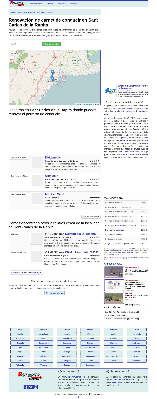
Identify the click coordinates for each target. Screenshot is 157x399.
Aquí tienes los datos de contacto (133, 92)
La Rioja (67, 347)
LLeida (136, 347)
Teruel (90, 361)
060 (142, 96)
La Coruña (43, 347)
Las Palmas (90, 347)
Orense (20, 356)
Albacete (43, 330)
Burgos (67, 334)
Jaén (20, 347)
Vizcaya (43, 365)
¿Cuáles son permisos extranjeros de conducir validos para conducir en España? (135, 285)
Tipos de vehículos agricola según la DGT (136, 296)
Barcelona (43, 334)
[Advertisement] (54, 136)
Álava (20, 330)
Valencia (136, 361)
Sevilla (20, 361)
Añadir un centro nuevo (91, 217)
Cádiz (113, 334)
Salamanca (90, 356)
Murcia (113, 352)
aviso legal (117, 382)
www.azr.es (98, 394)
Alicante (67, 330)
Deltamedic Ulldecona (80, 233)
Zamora (67, 365)
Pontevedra (67, 356)
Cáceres (90, 334)
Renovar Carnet (36, 4)
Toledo (113, 361)
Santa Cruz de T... (113, 356)
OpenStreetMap (87, 104)
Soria (43, 361)
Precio (130, 109)
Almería (90, 330)
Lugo (20, 352)
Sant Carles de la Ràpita (130, 312)
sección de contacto (124, 380)
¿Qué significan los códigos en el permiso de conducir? (136, 271)
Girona (136, 339)
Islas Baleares (136, 343)
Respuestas (61, 4)
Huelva (90, 343)
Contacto (74, 4)
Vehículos (128, 293)
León (113, 347)
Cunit (108, 312)
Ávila (137, 330)
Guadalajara (43, 343)
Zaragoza (90, 365)
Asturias (113, 330)
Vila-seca (135, 319)
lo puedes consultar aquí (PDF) (124, 252)
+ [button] (12, 54)
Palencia (43, 356)
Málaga (67, 352)
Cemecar (51, 175)
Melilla (90, 352)
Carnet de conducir (131, 268)
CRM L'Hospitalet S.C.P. (81, 252)
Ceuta (43, 339)
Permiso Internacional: (114, 230)
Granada (20, 343)
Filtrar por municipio (51, 44)
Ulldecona (120, 315)
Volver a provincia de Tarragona (26, 272)
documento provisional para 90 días (131, 140)
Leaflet (78, 104)
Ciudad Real (67, 339)
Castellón (20, 339)
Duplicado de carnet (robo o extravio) (120, 225)
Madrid (43, 352)
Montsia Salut (54, 194)
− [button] (12, 57)
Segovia (136, 356)
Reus (116, 312)
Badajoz (20, 334)
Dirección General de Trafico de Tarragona (133, 87)
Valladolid (20, 365)
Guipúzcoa (66, 343)
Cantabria (137, 334)
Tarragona (109, 315)
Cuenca (113, 339)
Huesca (113, 343)
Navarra (137, 352)
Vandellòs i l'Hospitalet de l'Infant (117, 319)
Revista (50, 4)
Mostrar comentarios (54, 293)
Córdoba (90, 339)
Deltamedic (53, 157)
